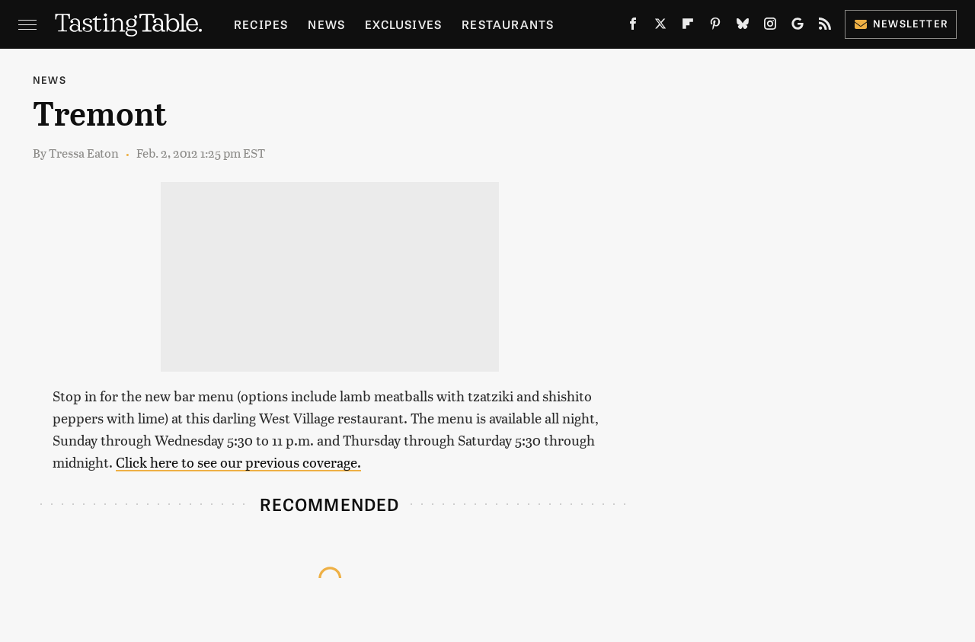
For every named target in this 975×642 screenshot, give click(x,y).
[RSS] (825, 26)
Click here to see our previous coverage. (238, 461)
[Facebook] (633, 26)
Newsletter (900, 23)
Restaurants (508, 24)
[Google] (797, 26)
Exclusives (403, 24)
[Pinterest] (715, 26)
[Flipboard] (687, 26)
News (326, 24)
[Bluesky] (742, 26)
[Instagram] (770, 26)
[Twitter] (660, 26)
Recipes (261, 24)
